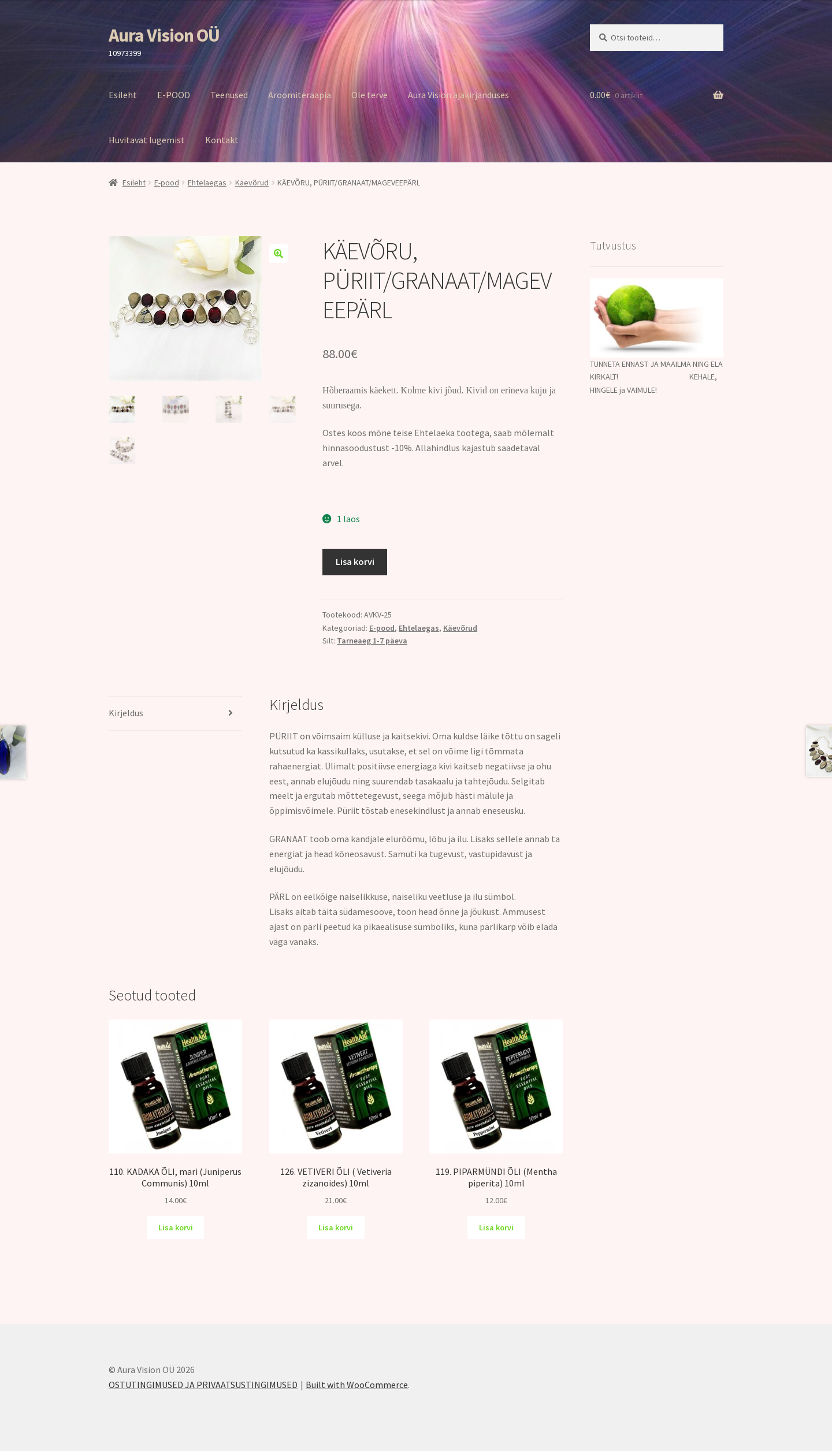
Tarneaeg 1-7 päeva (372, 640)
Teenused (229, 95)
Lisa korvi (355, 561)
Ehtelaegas (207, 182)
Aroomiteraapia (299, 95)
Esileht (123, 95)
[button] (278, 253)
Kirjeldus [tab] (126, 713)
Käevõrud (252, 182)
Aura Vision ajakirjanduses (458, 95)
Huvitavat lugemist (147, 140)
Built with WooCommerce (357, 1384)
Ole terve (369, 95)
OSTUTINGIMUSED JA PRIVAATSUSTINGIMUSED (203, 1384)
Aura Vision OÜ (164, 35)
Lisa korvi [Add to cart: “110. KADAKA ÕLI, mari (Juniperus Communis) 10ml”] (175, 1227)
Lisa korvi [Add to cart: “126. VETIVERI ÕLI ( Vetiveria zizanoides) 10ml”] (335, 1227)
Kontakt (222, 140)
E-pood (166, 182)
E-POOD (173, 95)
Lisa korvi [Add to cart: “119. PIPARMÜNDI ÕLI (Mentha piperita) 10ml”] (496, 1227)
